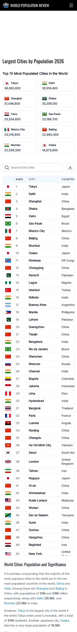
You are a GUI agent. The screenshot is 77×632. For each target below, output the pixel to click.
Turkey (66, 290)
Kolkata (34, 297)
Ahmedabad (37, 493)
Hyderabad (36, 401)
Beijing (52, 129)
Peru (65, 393)
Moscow (34, 364)
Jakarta (34, 386)
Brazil (65, 223)
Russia (66, 364)
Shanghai (16, 98)
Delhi (52, 83)
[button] (71, 5)
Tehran (33, 471)
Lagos (33, 282)
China (65, 201)
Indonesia (68, 386)
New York (35, 553)
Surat (32, 522)
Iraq (64, 544)
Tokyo (14, 83)
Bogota (33, 378)
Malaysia (68, 500)
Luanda (34, 423)
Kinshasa (35, 260)
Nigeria (66, 282)
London (34, 461)
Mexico (66, 231)
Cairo (14, 114)
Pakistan (67, 275)
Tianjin (33, 334)
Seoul (32, 452)
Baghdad (35, 544)
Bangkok (35, 408)
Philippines (69, 312)
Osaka (52, 145)
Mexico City (18, 129)
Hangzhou (36, 537)
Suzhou (34, 530)
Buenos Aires (37, 304)
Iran (64, 471)
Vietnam (67, 445)
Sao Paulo (54, 114)
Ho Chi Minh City (40, 445)
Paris (32, 415)
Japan (66, 186)
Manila (33, 312)
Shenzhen (35, 356)
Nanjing (34, 430)
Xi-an (32, 485)
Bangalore (35, 341)
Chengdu (35, 437)
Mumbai (15, 145)
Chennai (34, 371)
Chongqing (36, 268)
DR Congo (68, 260)
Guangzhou (36, 327)
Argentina (68, 304)
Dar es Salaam (38, 515)
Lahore (33, 319)
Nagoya (34, 478)
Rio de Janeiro (38, 349)
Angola (66, 423)
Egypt (66, 216)
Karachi (34, 275)
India (65, 194)
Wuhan (33, 507)
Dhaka (52, 98)
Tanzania (68, 515)
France (66, 415)
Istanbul (34, 290)
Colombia (68, 378)
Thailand (67, 408)
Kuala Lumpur (38, 500)
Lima (32, 393)
